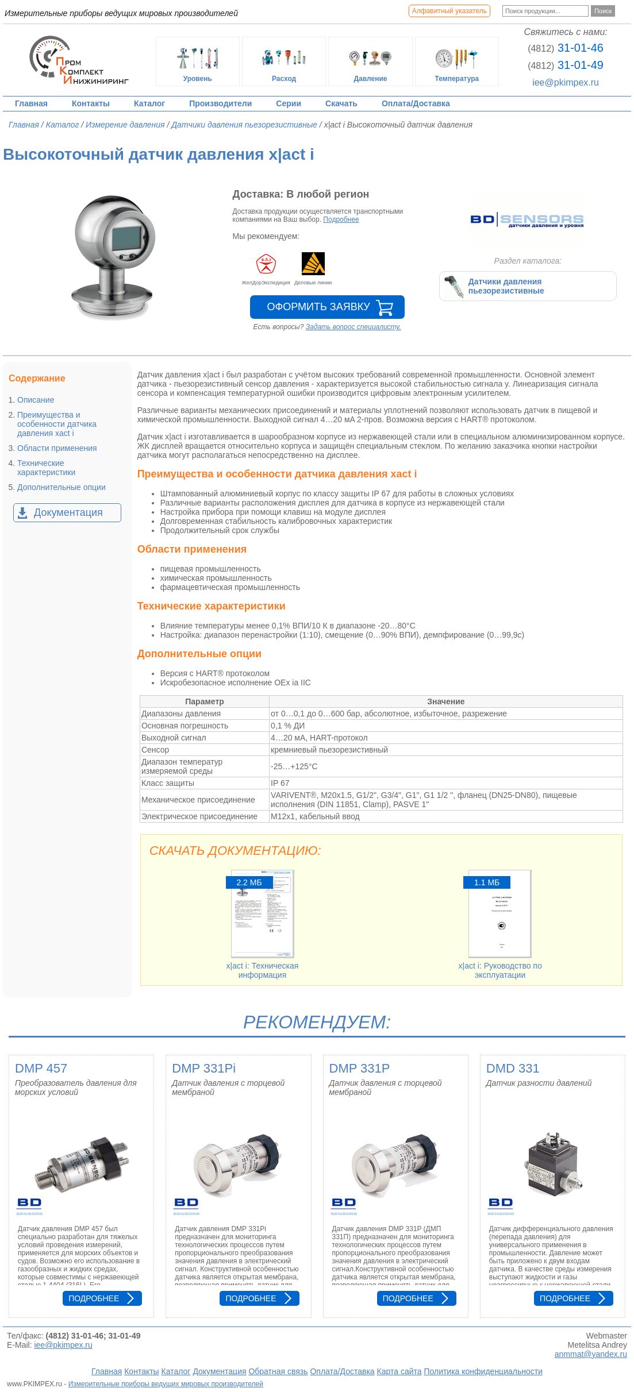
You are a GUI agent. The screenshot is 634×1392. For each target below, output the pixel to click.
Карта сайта (399, 1371)
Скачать (341, 103)
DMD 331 (513, 1068)
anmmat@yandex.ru (591, 1354)
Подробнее (341, 219)
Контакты (91, 103)
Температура (457, 61)
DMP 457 (41, 1068)
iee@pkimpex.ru (565, 82)
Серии (288, 103)
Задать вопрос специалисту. (353, 327)
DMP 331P (359, 1068)
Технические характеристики (46, 467)
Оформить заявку (318, 307)
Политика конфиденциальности (483, 1371)
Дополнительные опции (61, 487)
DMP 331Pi (204, 1068)
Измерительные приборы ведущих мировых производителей (165, 1384)
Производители (220, 103)
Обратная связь (278, 1371)
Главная (31, 103)
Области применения (57, 448)
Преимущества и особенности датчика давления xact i (57, 424)
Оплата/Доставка (416, 103)
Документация (68, 512)
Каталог (149, 103)
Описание (35, 399)
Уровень (198, 61)
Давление (371, 61)
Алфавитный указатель (449, 11)
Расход (284, 61)
